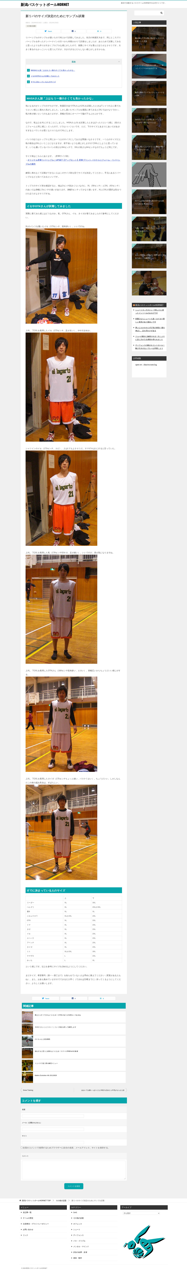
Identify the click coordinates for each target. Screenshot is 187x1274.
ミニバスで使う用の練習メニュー (46, 1063)
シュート (76, 1229)
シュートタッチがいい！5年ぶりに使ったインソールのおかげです (149, 66)
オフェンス (77, 1224)
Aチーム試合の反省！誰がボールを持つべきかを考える (149, 202)
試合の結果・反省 (80, 1252)
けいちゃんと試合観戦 (42, 1039)
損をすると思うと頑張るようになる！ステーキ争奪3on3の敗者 (56, 1051)
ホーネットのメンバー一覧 (145, 284)
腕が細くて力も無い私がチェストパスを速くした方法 (149, 39)
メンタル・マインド (81, 1246)
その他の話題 (31, 26)
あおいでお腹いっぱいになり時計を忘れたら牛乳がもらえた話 (102, 1090)
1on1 (75, 1212)
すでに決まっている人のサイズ (43, 82)
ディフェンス (78, 1235)
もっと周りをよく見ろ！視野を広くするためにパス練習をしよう (149, 256)
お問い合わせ (140, 175)
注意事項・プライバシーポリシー (36, 1224)
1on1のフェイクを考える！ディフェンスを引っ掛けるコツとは (149, 121)
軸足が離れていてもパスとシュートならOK (149, 93)
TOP (36, 1201)
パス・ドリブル (79, 1241)
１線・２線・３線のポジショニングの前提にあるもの (149, 229)
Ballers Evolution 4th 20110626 (46, 1075)
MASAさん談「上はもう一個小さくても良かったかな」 (53, 70)
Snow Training (28, 1090)
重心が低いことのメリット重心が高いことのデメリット (149, 148)
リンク (25, 1235)
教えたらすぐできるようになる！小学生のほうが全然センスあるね (58, 1015)
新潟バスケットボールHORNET (46, 4)
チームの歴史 (28, 1218)
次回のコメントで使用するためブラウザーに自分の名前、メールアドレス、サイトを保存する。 (66, 1148)
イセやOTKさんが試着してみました (45, 76)
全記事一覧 (27, 1212)
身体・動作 (77, 1258)
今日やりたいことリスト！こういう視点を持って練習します (55, 1027)
